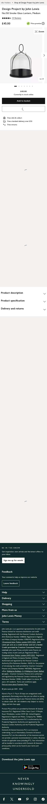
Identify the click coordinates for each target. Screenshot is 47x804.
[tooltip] (43, 23)
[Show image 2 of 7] (44, 55)
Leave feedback (11, 583)
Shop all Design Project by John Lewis (29, 2)
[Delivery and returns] (23, 309)
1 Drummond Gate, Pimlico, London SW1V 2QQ (19, 642)
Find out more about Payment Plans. (15, 684)
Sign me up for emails (13, 560)
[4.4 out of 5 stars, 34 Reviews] (11, 18)
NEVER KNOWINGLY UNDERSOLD (24, 784)
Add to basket (23, 101)
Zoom (39, 31)
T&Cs (4, 704)
